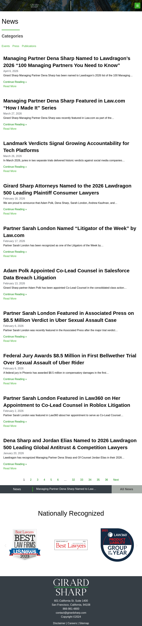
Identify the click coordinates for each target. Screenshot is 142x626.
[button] (137, 5)
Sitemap (84, 623)
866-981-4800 (71, 608)
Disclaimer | (60, 623)
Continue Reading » (15, 81)
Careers (72, 623)
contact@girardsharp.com (71, 612)
